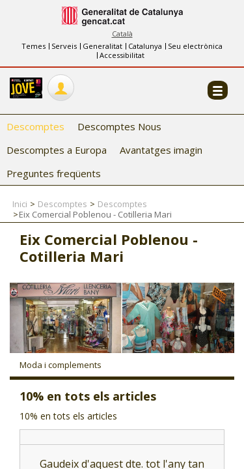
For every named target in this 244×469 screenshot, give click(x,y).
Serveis (64, 46)
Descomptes (35, 126)
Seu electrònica (195, 46)
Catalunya (145, 46)
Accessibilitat (122, 55)
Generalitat (102, 46)
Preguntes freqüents (54, 173)
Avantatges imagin (161, 149)
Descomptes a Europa (57, 149)
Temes (33, 46)
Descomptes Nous (119, 126)
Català (122, 33)
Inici (19, 204)
